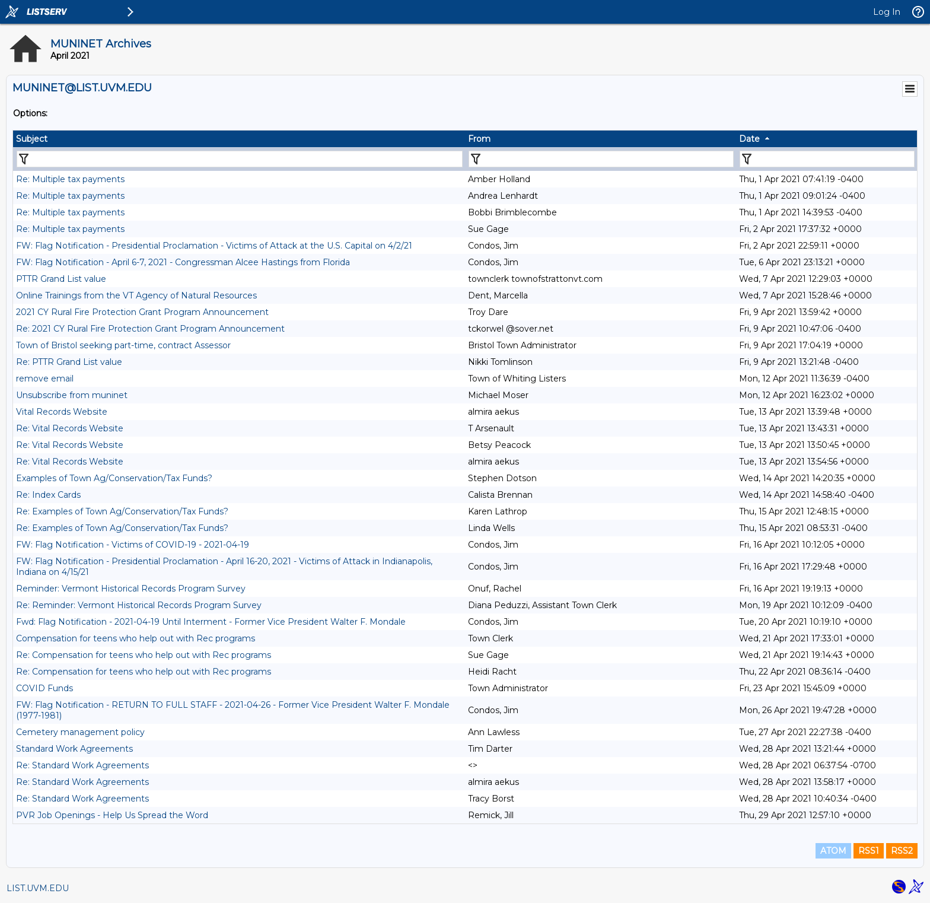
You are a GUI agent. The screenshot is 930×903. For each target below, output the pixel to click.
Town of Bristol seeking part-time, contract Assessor (123, 345)
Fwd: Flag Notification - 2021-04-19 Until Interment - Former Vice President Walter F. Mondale (211, 621)
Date (749, 138)
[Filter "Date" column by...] (827, 159)
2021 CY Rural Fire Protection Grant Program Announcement (142, 312)
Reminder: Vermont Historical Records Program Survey (131, 588)
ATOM (833, 850)
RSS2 (902, 850)
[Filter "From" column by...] (601, 159)
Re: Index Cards (48, 494)
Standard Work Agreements (74, 748)
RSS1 (868, 850)
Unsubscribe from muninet (72, 395)
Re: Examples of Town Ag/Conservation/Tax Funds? (122, 511)
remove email (45, 378)
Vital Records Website (61, 411)
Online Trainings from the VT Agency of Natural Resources (136, 295)
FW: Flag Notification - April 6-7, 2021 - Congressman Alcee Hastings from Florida (183, 262)
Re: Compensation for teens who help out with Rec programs (143, 655)
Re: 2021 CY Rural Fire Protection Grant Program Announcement (150, 328)
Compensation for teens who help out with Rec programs (135, 638)
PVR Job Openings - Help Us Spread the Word (112, 815)
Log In (886, 12)
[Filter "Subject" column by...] (240, 159)
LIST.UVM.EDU (38, 888)
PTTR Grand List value (61, 279)
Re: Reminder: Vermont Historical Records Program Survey (139, 605)
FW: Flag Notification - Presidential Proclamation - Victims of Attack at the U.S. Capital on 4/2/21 (214, 245)
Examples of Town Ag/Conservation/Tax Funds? (114, 478)
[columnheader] (239, 139)
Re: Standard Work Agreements (82, 765)
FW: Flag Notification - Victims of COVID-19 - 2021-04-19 (132, 544)
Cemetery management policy (80, 732)
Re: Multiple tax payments (70, 179)
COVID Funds (44, 688)
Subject (31, 138)
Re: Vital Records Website (69, 428)
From (479, 138)
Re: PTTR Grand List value (69, 362)
